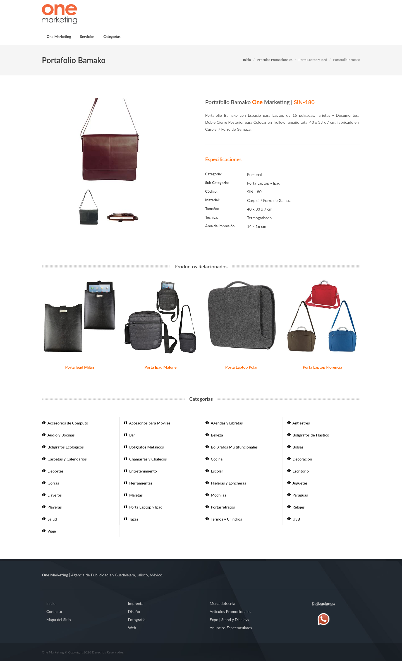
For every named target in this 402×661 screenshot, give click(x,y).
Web (132, 627)
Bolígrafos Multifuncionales (231, 447)
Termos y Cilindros (223, 519)
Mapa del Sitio (58, 619)
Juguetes (297, 483)
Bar (129, 435)
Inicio (247, 60)
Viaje (49, 531)
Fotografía (136, 619)
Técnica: (211, 217)
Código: (211, 191)
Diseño (134, 611)
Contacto (54, 611)
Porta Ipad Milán (79, 367)
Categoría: (213, 174)
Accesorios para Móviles (147, 423)
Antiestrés (298, 423)
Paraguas (297, 495)
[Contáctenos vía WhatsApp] (324, 618)
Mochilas (215, 495)
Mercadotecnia (222, 603)
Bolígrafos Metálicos (144, 447)
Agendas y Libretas (224, 423)
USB (293, 519)
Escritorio (298, 471)
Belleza (214, 435)
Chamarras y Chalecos (145, 459)
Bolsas (295, 447)
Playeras (52, 507)
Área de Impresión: (220, 226)
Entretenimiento (140, 471)
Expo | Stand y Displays (229, 619)
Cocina (213, 459)
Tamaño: (212, 208)
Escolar (214, 471)
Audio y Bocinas (58, 435)
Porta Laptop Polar (241, 367)
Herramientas (138, 483)
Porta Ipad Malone (161, 367)
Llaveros (52, 495)
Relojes (296, 507)
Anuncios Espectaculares (231, 627)
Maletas (133, 495)
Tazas (131, 519)
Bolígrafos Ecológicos (63, 447)
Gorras (50, 483)
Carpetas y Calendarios (64, 459)
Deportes (52, 471)
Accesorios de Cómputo (65, 423)
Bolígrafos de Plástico (308, 435)
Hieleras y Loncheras (225, 483)
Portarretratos (220, 507)
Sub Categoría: (217, 182)
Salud (49, 519)
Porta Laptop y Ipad (312, 60)
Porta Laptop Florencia (322, 367)
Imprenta (135, 603)
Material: (212, 200)
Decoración (299, 459)
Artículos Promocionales (274, 60)
